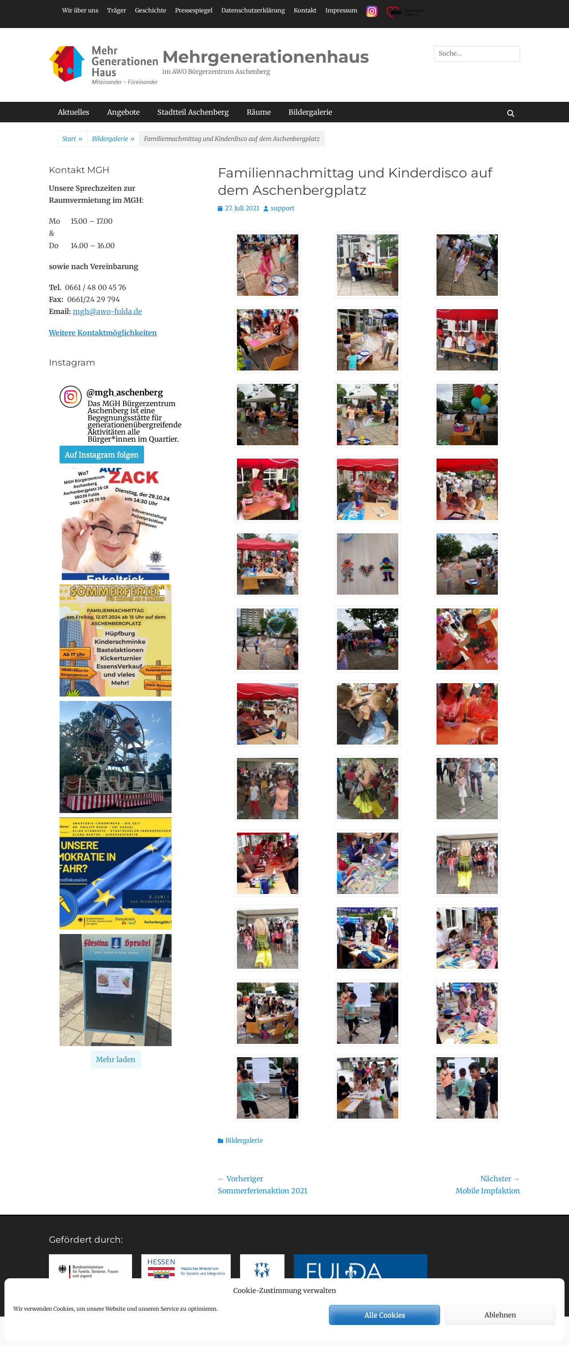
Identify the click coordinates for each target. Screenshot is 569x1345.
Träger (116, 10)
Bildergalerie (310, 112)
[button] (116, 524)
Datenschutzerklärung (253, 10)
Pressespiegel (193, 10)
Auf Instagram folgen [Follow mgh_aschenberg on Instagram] (102, 454)
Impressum (341, 10)
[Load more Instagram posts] (116, 1059)
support (282, 208)
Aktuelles (73, 112)
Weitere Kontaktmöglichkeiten (103, 332)
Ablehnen (500, 1315)
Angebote (123, 112)
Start (72, 139)
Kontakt (305, 10)
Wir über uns (80, 10)
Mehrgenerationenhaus (265, 56)
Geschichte (150, 10)
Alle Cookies (385, 1315)
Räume (259, 112)
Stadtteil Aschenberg (193, 112)
